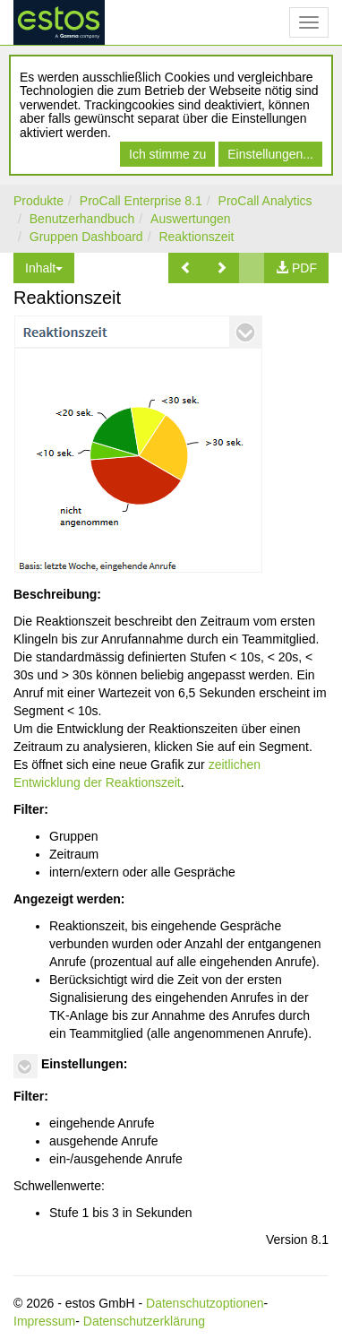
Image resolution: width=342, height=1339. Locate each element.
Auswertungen (190, 219)
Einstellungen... (270, 154)
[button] (186, 268)
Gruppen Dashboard (86, 236)
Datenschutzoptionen (205, 1303)
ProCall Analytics (265, 201)
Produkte (38, 201)
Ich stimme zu (167, 154)
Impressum (44, 1321)
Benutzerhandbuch (82, 219)
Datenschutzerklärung (144, 1321)
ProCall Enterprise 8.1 (141, 201)
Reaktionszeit (196, 236)
